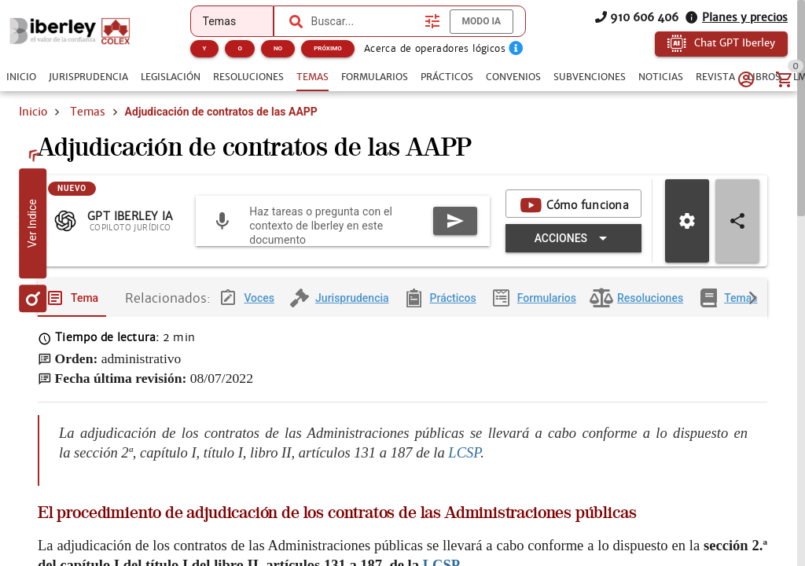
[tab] (21, 77)
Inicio (33, 112)
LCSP (464, 452)
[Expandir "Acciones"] (573, 238)
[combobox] (364, 21)
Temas (87, 112)
